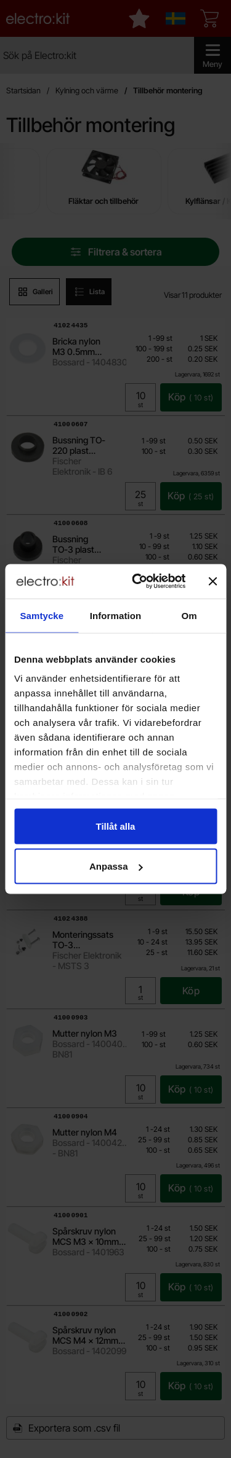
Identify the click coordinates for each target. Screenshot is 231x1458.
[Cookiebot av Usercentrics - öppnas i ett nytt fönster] (137, 582)
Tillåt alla (116, 826)
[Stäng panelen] (212, 581)
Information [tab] (116, 615)
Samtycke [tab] (41, 615)
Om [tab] (189, 615)
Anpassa (116, 866)
